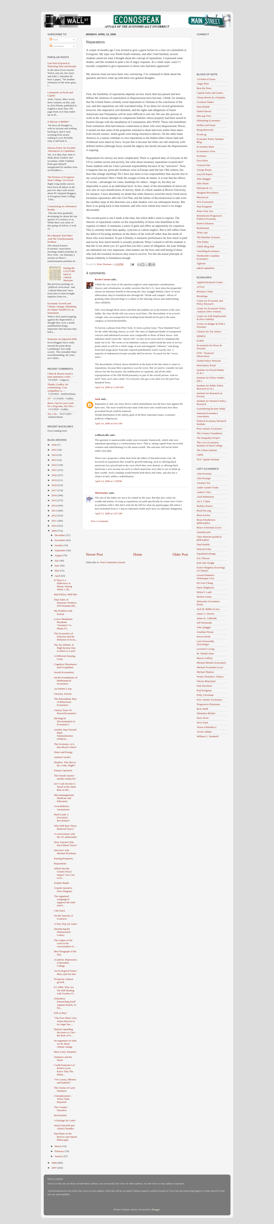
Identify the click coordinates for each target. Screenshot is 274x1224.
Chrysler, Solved (62, 693)
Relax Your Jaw (205, 211)
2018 (54, 485)
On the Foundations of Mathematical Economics (65, 680)
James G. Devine (206, 613)
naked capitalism (205, 268)
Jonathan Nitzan (205, 631)
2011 (54, 520)
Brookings (202, 296)
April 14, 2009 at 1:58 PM (108, 481)
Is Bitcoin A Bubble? (58, 121)
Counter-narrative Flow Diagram (63, 889)
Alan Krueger (204, 478)
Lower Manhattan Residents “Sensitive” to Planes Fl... (63, 624)
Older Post (180, 554)
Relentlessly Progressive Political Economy (209, 217)
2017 (54, 490)
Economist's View (206, 151)
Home (137, 554)
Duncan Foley (204, 549)
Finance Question (63, 770)
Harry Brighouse (205, 587)
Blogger (156, 1209)
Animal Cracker (62, 757)
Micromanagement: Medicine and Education (64, 798)
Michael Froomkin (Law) (210, 667)
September (60, 550)
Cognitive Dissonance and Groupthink (65, 666)
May (57, 570)
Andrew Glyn (204, 492)
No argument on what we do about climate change (65, 1043)
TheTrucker (101, 492)
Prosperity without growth (63, 981)
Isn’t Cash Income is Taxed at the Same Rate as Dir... (65, 786)
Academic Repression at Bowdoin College (65, 962)
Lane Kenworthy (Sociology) (205, 643)
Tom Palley (203, 241)
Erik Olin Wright (205, 562)
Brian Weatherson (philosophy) (206, 521)
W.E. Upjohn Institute (208, 459)
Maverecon (203, 197)
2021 (54, 470)
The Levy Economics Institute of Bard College (210, 444)
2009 (54, 530)
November (60, 540)
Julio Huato (203, 183)
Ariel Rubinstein (205, 496)
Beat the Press (204, 88)
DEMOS (201, 336)
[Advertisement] (137, 541)
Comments (57, 46)
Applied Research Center (210, 282)
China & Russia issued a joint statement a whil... (60, 375)
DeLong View (204, 115)
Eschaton (201, 155)
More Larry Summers (65, 1051)
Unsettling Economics (208, 251)
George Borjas (204, 169)
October (59, 545)
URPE (200, 454)
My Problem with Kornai (63, 612)
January (59, 1156)
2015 (54, 500)
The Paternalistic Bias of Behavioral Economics (65, 701)
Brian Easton (203, 515)
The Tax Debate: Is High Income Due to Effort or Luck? (65, 647)
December (60, 535)
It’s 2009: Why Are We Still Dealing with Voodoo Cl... (64, 990)
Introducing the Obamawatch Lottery (62, 931)
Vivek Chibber (204, 731)
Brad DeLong (204, 510)
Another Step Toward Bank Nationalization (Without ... (65, 734)
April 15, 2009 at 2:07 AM (108, 513)
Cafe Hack (59, 910)
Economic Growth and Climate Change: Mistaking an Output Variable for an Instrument (62, 308)
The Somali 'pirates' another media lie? (65, 777)
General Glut (203, 165)
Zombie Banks (61, 882)
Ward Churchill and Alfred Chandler (64, 1127)
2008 (54, 1162)
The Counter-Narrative (61, 1109)
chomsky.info (204, 532)
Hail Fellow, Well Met (65, 594)
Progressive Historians (208, 704)
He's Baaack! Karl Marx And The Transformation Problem (60, 238)
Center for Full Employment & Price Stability (211, 318)
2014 (54, 505)
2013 (54, 510)
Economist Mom (205, 146)
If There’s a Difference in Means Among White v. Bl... (63, 585)
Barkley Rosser (205, 505)
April (58, 575)
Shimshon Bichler (206, 713)
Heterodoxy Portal (206, 365)
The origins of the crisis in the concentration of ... (65, 943)
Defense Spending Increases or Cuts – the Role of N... (65, 1032)
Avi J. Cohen (203, 501)
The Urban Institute (207, 450)
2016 (54, 495)
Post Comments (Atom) (112, 562)
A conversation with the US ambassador (65, 835)
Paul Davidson (204, 685)
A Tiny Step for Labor (65, 923)
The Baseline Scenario (208, 237)
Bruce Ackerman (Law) (209, 527)
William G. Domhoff (208, 736)
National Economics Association (207, 415)
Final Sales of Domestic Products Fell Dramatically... (65, 602)
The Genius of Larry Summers (64, 1089)
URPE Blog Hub (205, 246)
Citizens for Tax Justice (209, 331)
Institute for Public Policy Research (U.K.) (210, 387)
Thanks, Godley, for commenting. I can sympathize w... (58, 387)
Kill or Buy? (60, 1012)
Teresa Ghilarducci (206, 727)
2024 (54, 455)
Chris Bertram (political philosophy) (209, 538)
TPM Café (202, 232)
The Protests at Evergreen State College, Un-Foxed (61, 179)
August (59, 555)
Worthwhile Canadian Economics (208, 257)
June (57, 565)
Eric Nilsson (203, 558)
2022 (54, 465)
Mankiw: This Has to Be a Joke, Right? (65, 764)
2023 (54, 460)
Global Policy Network (209, 360)
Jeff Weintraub (204, 622)
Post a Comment (99, 521)
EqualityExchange (206, 553)
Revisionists (60, 1115)
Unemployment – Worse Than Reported (63, 1098)
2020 (54, 475)
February (60, 1151)
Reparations (60, 863)
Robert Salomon (205, 223)
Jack (97, 399)
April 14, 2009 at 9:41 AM (108, 423)
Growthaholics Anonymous (62, 808)
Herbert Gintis (204, 596)
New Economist (205, 201)
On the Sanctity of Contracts (63, 917)
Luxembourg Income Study (211, 408)
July (57, 560)
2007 (54, 1167)
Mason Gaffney (205, 658)
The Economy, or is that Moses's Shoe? (65, 746)
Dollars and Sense (206, 125)
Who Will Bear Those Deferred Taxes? (65, 827)
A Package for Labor (64, 1120)
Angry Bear (203, 83)
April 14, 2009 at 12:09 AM (109, 387)
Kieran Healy (204, 636)
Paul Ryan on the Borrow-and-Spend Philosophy (65, 1136)
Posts (54, 39)
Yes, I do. (52, 413)
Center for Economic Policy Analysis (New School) (211, 310)
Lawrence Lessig (206, 648)
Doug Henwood (205, 129)
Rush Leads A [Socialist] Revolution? (62, 817)
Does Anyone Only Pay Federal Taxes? (65, 844)
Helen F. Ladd (204, 592)
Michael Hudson (205, 671)
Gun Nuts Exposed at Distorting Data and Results (62, 65)
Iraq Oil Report (205, 174)
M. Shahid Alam (205, 653)
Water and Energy (63, 752)
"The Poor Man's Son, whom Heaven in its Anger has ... (65, 1021)
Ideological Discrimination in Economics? (64, 721)
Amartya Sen (203, 482)
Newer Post (94, 554)
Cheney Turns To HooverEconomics (65, 712)
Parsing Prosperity (63, 858)
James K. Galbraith (207, 618)
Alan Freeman (204, 473)
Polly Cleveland (205, 695)
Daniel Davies (204, 111)
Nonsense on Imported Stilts (62, 339)
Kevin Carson (102, 279)
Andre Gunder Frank (207, 487)
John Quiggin (204, 178)
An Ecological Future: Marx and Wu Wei (65, 972)
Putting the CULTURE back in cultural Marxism (69, 274)
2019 (54, 480)
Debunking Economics (208, 120)
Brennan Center (205, 291)
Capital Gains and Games (210, 92)
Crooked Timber (205, 102)
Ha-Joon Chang (205, 582)
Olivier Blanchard (206, 681)
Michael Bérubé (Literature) (211, 662)
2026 (54, 444)
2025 (54, 449)
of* (49, 398)
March (58, 1146)
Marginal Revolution (208, 192)
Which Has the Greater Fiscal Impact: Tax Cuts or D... (64, 873)
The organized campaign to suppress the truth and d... (64, 901)
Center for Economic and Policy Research (210, 302)
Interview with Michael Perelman (65, 852)
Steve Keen (203, 717)
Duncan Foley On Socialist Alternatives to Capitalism (62, 149)
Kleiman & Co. (205, 188)
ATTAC (201, 286)
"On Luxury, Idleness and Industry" (65, 1081)
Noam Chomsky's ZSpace (210, 676)
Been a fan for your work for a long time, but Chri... (61, 405)
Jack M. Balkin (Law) (208, 609)
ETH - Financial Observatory (205, 355)
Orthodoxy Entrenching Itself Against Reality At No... (65, 1003)
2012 (54, 515)
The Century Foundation (209, 433)
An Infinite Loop (62, 688)
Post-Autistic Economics (210, 428)
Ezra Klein (202, 160)
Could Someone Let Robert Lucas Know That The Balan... (64, 1070)
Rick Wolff (202, 708)
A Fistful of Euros (206, 79)
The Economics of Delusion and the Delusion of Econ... (65, 636)
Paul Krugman (204, 206)
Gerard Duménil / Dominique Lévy (206, 577)
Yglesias (201, 263)
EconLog (201, 134)
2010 (54, 525)
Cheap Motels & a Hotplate (211, 97)
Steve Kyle (202, 722)
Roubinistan (203, 228)
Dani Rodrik (203, 106)
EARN (200, 340)
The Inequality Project (208, 437)
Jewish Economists (64, 672)
